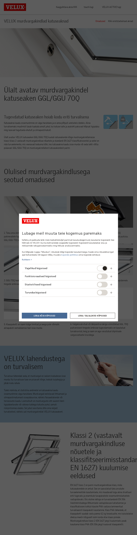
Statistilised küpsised (38, 284)
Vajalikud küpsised (36, 268)
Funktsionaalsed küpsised (40, 276)
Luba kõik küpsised (44, 315)
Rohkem (26, 259)
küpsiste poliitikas (69, 254)
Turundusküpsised (35, 292)
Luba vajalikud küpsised (92, 315)
